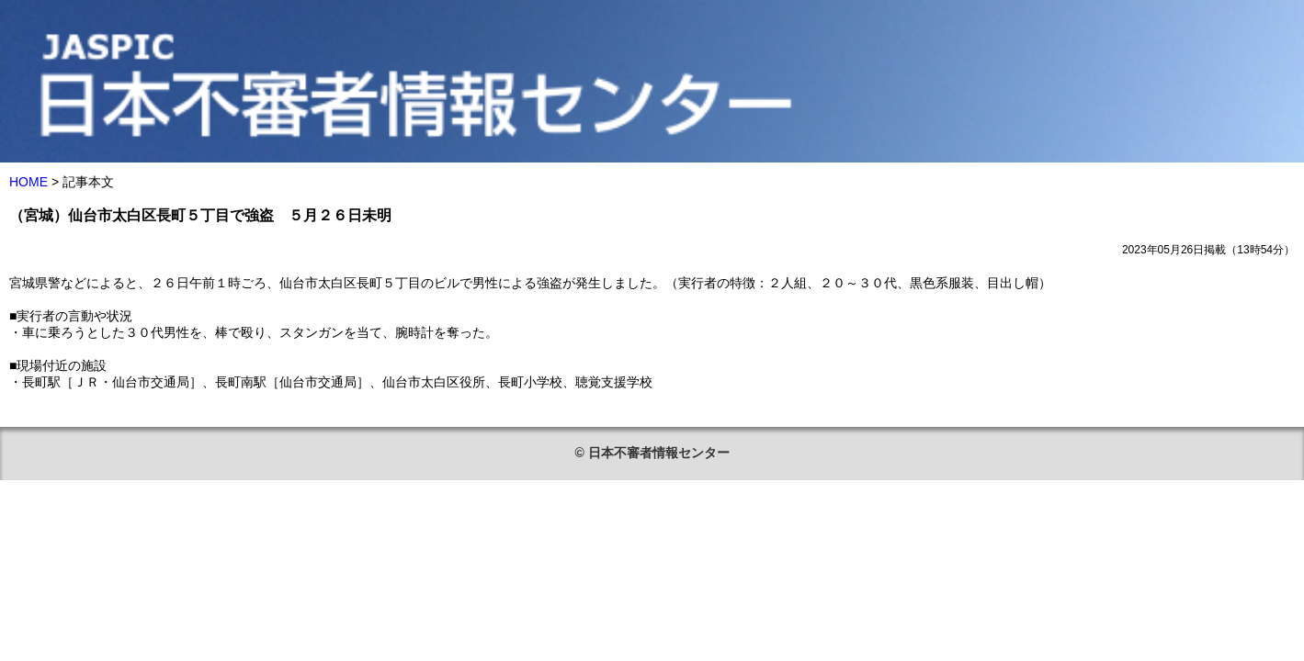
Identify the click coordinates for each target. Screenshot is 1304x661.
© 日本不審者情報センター (651, 452)
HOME (28, 181)
